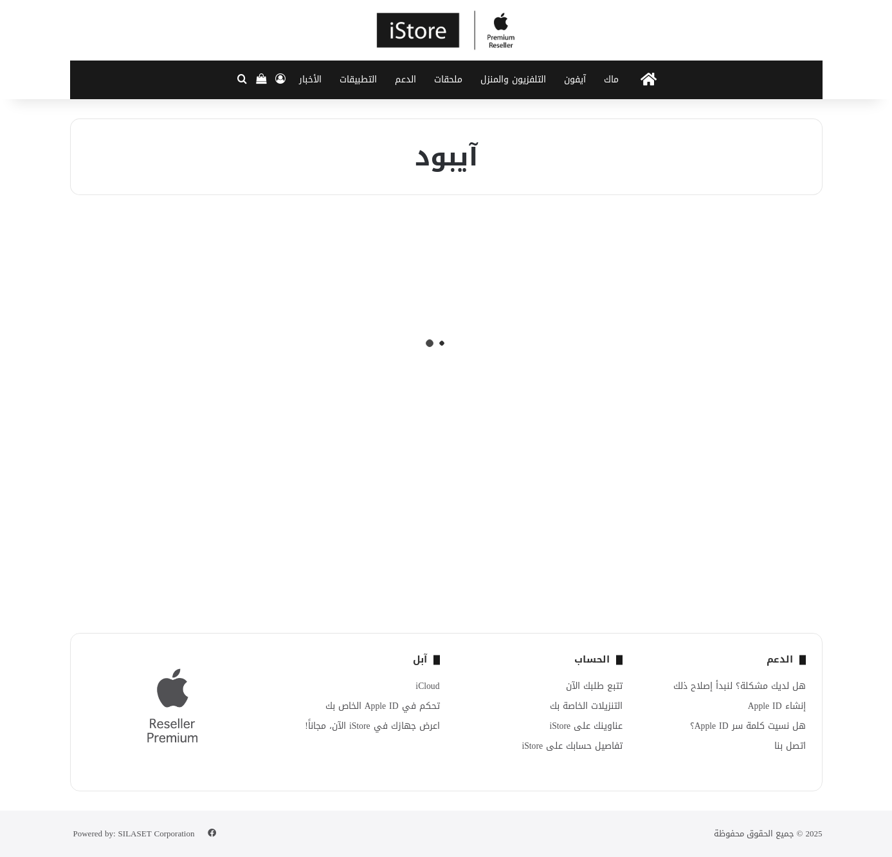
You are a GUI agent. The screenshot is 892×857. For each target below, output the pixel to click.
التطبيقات (358, 79)
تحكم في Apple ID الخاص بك (382, 706)
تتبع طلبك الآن (594, 686)
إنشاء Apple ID (777, 706)
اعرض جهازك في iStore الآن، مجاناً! (372, 726)
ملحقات (448, 79)
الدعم (405, 79)
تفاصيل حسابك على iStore (572, 746)
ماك (611, 79)
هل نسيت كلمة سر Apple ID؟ (748, 726)
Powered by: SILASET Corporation (134, 833)
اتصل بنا (790, 746)
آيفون (575, 79)
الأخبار (310, 79)
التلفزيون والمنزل (513, 79)
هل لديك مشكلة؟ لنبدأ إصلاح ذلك (739, 686)
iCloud (427, 686)
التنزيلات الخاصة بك (586, 706)
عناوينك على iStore (586, 726)
